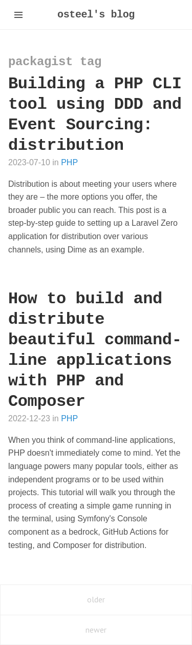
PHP (69, 162)
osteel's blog (96, 15)
